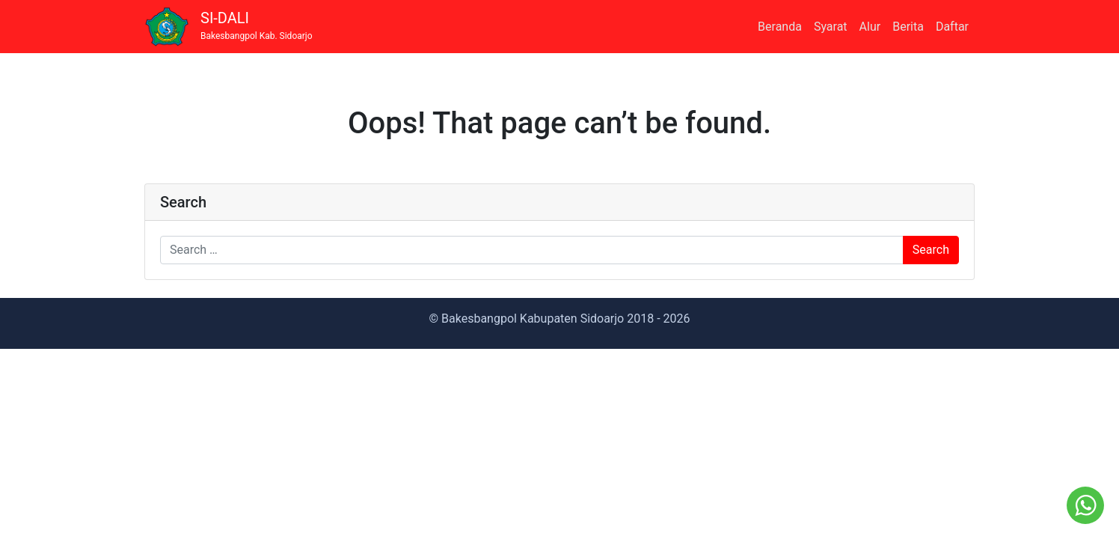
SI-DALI (256, 26)
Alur (870, 26)
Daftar (952, 26)
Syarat (830, 26)
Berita (908, 26)
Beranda (780, 26)
